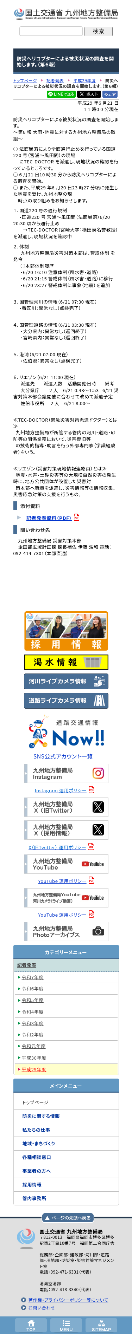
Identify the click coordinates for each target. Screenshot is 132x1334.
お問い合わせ (41, 1307)
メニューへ (66, 1325)
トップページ (31, 1325)
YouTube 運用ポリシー (62, 881)
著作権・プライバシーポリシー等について (68, 1300)
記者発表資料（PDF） (49, 517)
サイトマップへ (101, 1325)
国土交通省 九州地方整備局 (66, 14)
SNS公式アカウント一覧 (63, 756)
